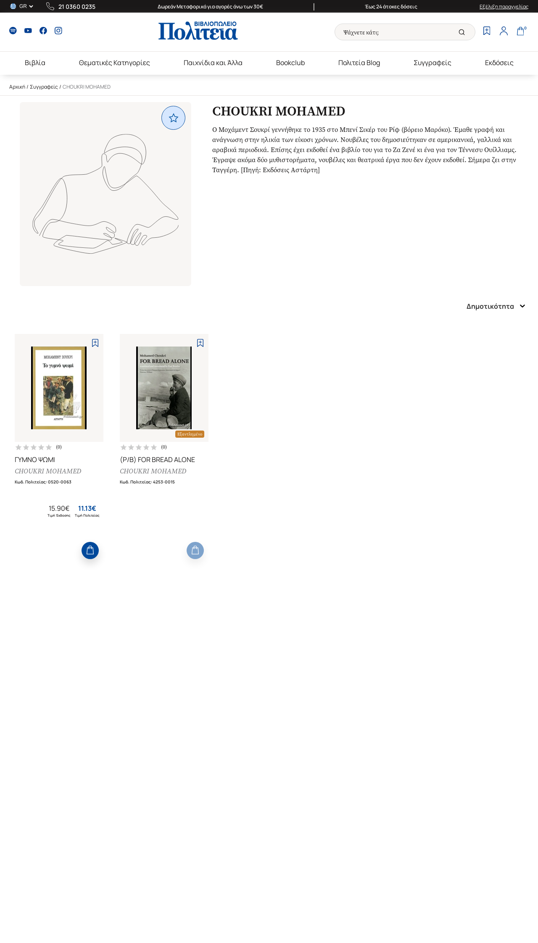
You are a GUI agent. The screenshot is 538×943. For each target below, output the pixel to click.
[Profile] (503, 32)
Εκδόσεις (499, 62)
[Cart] (520, 32)
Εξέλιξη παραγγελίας (504, 6)
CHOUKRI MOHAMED (48, 471)
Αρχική (17, 86)
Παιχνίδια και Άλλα (213, 62)
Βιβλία (35, 62)
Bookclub (290, 62)
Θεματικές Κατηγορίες (114, 62)
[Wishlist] (486, 32)
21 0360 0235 (76, 7)
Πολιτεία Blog (359, 62)
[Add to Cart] (90, 550)
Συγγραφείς (432, 62)
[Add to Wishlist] (95, 343)
